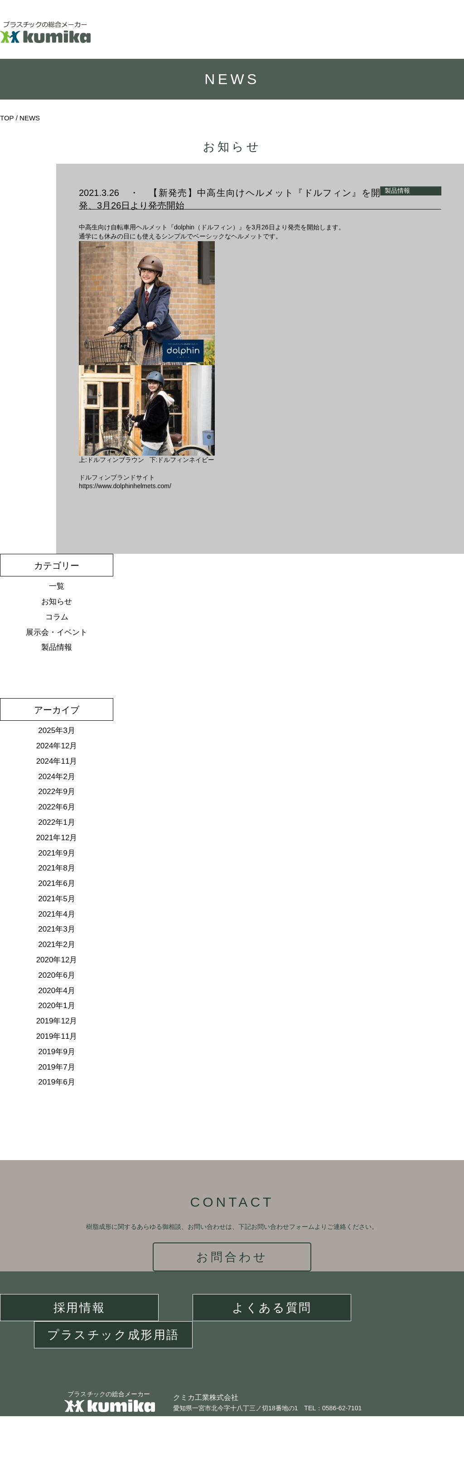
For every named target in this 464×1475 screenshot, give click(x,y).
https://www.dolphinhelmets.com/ (125, 486)
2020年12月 (56, 960)
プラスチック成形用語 (113, 1335)
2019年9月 (56, 1051)
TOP (7, 118)
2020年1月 (56, 1005)
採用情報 (79, 1307)
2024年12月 (56, 746)
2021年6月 (56, 883)
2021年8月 (56, 868)
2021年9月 (56, 853)
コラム (56, 617)
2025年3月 (56, 730)
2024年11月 (56, 761)
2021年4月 (56, 914)
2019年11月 (56, 1036)
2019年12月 (56, 1021)
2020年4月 (56, 990)
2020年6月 (56, 975)
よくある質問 (272, 1307)
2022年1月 (56, 822)
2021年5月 (56, 899)
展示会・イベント (56, 632)
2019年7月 (56, 1067)
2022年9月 (56, 791)
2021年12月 (56, 837)
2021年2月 (56, 944)
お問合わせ (232, 1257)
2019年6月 (56, 1082)
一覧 (56, 586)
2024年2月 (56, 776)
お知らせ (56, 601)
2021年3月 (56, 929)
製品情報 (56, 647)
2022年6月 (56, 807)
